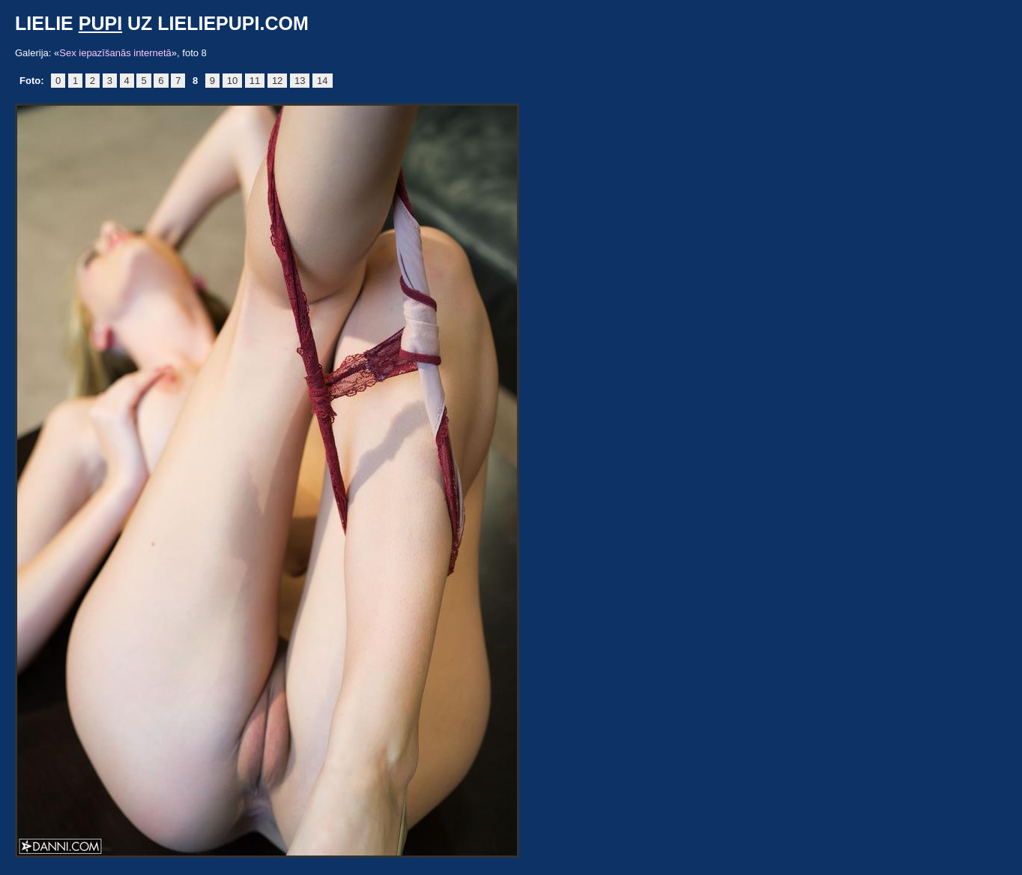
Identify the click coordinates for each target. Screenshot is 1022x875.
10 (232, 80)
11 (255, 80)
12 (277, 80)
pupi (100, 23)
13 (299, 80)
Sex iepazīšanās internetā (115, 52)
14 (322, 80)
